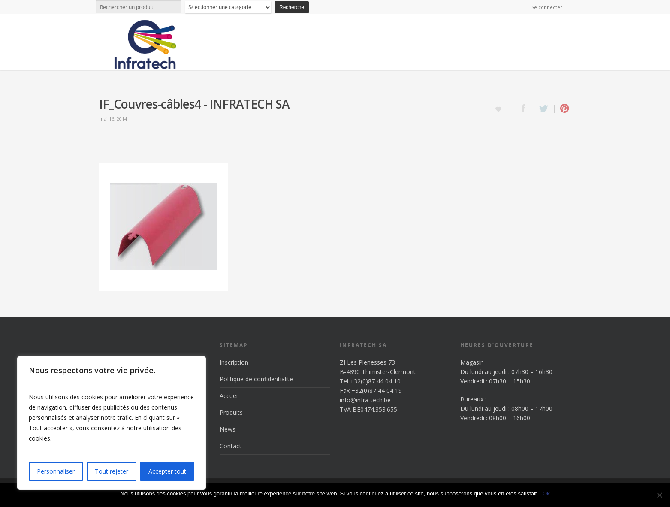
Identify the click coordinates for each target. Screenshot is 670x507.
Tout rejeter (111, 471)
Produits (231, 412)
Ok (546, 493)
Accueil (229, 396)
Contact (230, 446)
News (227, 429)
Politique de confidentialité (256, 379)
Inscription (234, 362)
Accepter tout (167, 471)
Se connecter (546, 7)
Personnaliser (56, 471)
